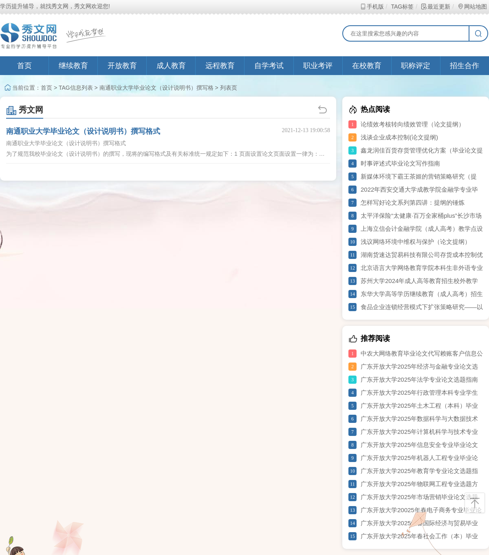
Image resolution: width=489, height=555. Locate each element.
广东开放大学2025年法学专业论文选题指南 (419, 379)
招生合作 (464, 66)
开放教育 (122, 66)
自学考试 (269, 66)
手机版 (372, 6)
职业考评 (318, 66)
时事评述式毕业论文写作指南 (400, 163)
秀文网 (24, 109)
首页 (24, 66)
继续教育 (73, 66)
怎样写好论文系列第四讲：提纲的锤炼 (413, 202)
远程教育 (220, 66)
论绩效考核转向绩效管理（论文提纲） (413, 124)
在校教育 (366, 66)
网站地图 (472, 6)
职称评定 (415, 66)
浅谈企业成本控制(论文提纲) (399, 137)
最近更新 (435, 6)
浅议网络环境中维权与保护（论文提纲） (416, 241)
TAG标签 (402, 6)
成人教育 (171, 66)
